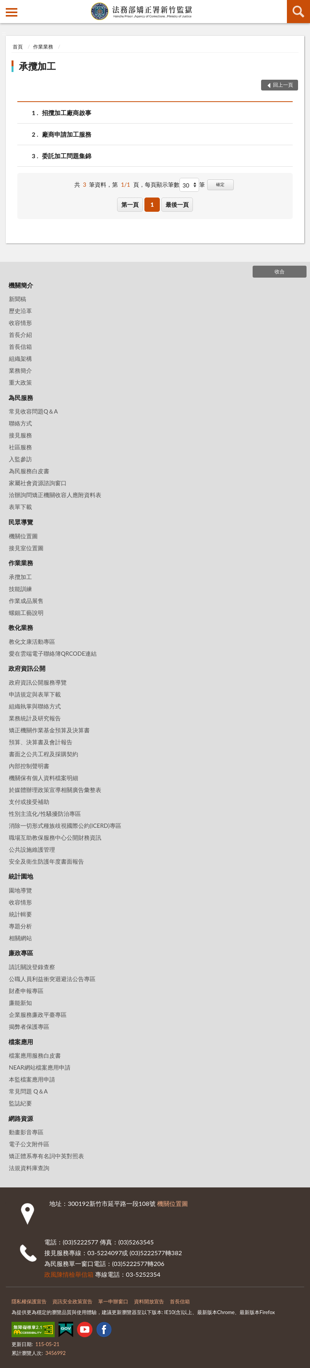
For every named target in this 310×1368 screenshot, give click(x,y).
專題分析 (20, 926)
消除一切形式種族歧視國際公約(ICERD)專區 (65, 825)
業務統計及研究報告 (35, 718)
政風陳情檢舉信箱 (69, 1274)
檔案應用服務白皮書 (35, 1055)
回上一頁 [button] (283, 85)
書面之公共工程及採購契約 (43, 753)
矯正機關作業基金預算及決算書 (49, 730)
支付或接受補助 (29, 801)
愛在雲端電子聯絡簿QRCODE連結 (53, 653)
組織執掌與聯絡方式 (35, 706)
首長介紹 (20, 334)
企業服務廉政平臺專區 (38, 1014)
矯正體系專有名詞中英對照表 (46, 1155)
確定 (220, 184)
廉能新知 (20, 1002)
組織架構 (20, 358)
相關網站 (20, 937)
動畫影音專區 (26, 1132)
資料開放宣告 (149, 1301)
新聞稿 (17, 298)
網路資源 (20, 1118)
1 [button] (152, 204)
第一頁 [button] (130, 204)
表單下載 (20, 506)
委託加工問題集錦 (66, 155)
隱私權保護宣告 (29, 1301)
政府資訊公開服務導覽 (38, 682)
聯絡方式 (20, 423)
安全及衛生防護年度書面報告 (46, 861)
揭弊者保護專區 (29, 1026)
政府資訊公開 (26, 668)
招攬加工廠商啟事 (66, 112)
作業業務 (43, 47)
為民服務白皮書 (29, 470)
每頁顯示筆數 (162, 184)
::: (6, 6)
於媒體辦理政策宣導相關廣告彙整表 (55, 789)
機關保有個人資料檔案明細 (43, 777)
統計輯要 (20, 914)
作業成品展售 (26, 600)
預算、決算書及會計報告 (40, 741)
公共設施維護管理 (32, 849)
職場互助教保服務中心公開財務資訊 (55, 837)
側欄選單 (11, 12)
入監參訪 (20, 458)
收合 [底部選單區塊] (280, 271)
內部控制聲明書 (29, 765)
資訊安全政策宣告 (72, 1301)
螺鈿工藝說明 (26, 612)
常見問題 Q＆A (28, 1091)
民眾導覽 (20, 522)
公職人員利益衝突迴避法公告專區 (52, 978)
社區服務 (20, 447)
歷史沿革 (20, 310)
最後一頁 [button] (177, 204)
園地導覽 (20, 890)
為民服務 (20, 397)
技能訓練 (20, 588)
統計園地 (20, 876)
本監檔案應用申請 (32, 1079)
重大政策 (20, 382)
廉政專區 (20, 952)
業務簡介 (20, 370)
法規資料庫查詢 (29, 1167)
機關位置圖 (23, 535)
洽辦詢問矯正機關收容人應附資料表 (55, 494)
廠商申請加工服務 (66, 134)
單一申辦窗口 (113, 1301)
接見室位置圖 (26, 547)
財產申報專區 (26, 990)
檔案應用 (20, 1041)
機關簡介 (20, 285)
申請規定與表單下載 (35, 694)
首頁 (18, 47)
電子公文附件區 (29, 1143)
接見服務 (20, 435)
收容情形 (20, 322)
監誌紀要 (20, 1103)
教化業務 (20, 627)
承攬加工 (37, 66)
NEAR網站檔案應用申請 (39, 1067)
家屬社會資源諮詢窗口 (38, 482)
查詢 (298, 11)
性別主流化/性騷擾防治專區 (45, 813)
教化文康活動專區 (32, 641)
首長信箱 (20, 346)
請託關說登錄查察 (32, 966)
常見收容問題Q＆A (33, 411)
